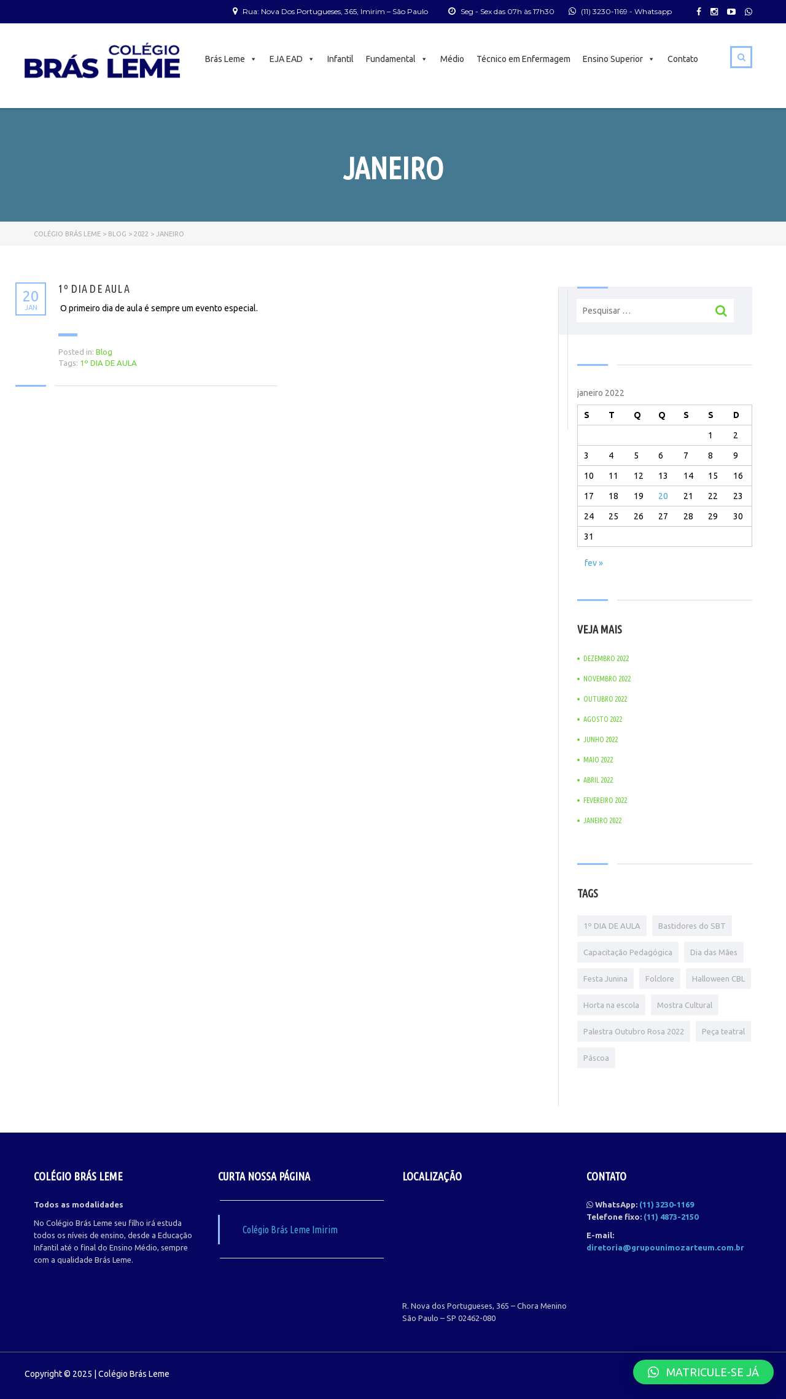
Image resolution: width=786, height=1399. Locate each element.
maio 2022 (598, 760)
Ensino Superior (619, 59)
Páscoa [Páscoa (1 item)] (596, 1057)
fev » (594, 563)
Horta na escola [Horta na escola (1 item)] (611, 1005)
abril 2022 (598, 780)
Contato (682, 59)
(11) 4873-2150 (671, 1216)
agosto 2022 (602, 719)
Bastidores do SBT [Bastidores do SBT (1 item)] (692, 925)
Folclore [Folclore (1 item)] (659, 978)
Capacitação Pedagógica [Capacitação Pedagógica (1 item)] (627, 952)
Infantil (340, 59)
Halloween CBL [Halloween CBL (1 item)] (718, 978)
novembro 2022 (607, 679)
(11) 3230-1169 (604, 11)
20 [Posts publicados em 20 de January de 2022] (663, 496)
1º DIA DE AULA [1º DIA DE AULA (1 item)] (611, 925)
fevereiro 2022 (605, 800)
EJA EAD (292, 59)
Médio (452, 59)
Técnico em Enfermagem (523, 59)
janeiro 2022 (602, 820)
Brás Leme (231, 59)
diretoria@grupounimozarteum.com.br (665, 1247)
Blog (104, 351)
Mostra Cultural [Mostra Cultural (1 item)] (684, 1005)
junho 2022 (600, 739)
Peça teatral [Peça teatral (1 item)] (723, 1031)
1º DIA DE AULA (94, 288)
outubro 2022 (605, 699)
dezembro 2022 (606, 658)
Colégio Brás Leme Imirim (290, 1229)
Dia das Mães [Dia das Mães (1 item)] (713, 952)
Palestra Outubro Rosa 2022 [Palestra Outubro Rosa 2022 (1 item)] (633, 1031)
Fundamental (397, 59)
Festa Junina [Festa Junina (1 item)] (605, 978)
